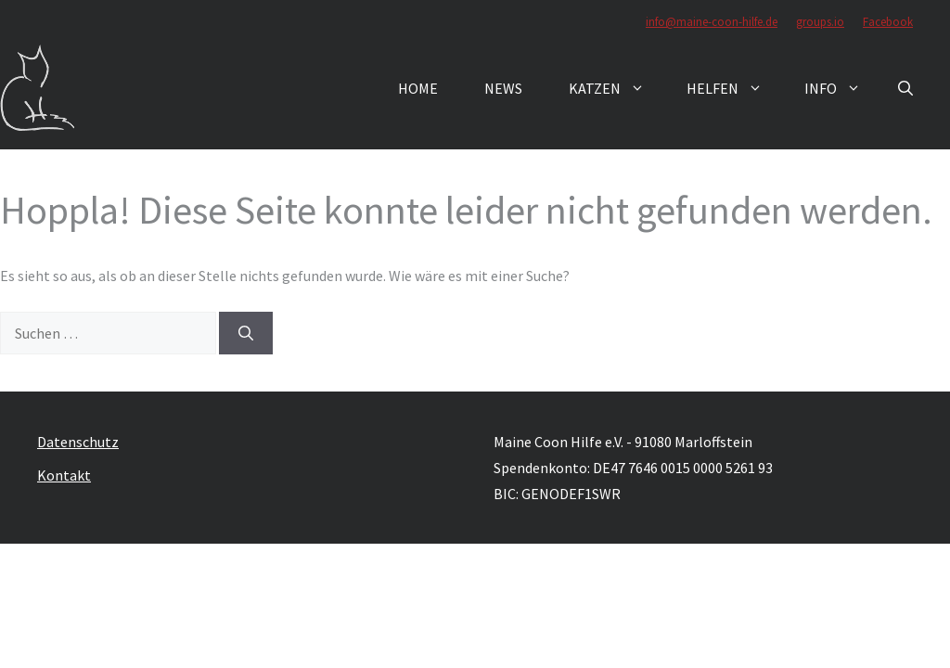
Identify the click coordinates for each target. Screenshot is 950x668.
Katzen (616, 88)
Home (418, 88)
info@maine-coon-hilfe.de (711, 22)
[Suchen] (246, 333)
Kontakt (64, 475)
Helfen (734, 88)
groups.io (820, 22)
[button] (905, 88)
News (503, 88)
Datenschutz (78, 441)
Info (841, 88)
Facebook (888, 22)
